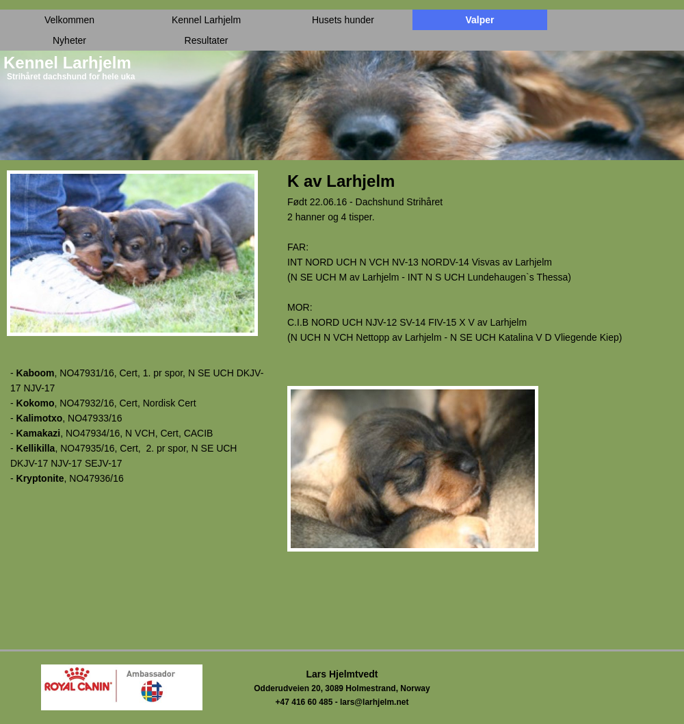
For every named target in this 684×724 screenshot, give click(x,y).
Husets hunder (343, 19)
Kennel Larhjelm (206, 19)
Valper (479, 19)
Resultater (206, 40)
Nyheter (69, 40)
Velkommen (69, 19)
